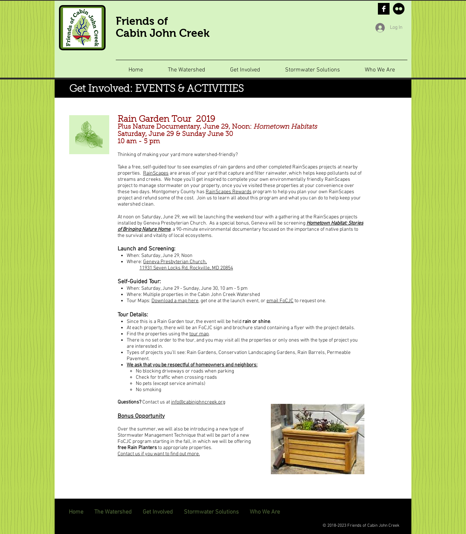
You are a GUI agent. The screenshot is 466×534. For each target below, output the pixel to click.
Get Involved (99, 89)
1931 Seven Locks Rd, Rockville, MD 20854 (187, 268)
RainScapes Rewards (229, 192)
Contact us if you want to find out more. (159, 454)
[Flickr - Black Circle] (398, 9)
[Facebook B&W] (384, 9)
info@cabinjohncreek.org (198, 402)
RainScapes (156, 173)
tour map (199, 334)
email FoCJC (279, 301)
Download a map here (174, 301)
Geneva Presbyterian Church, (175, 262)
